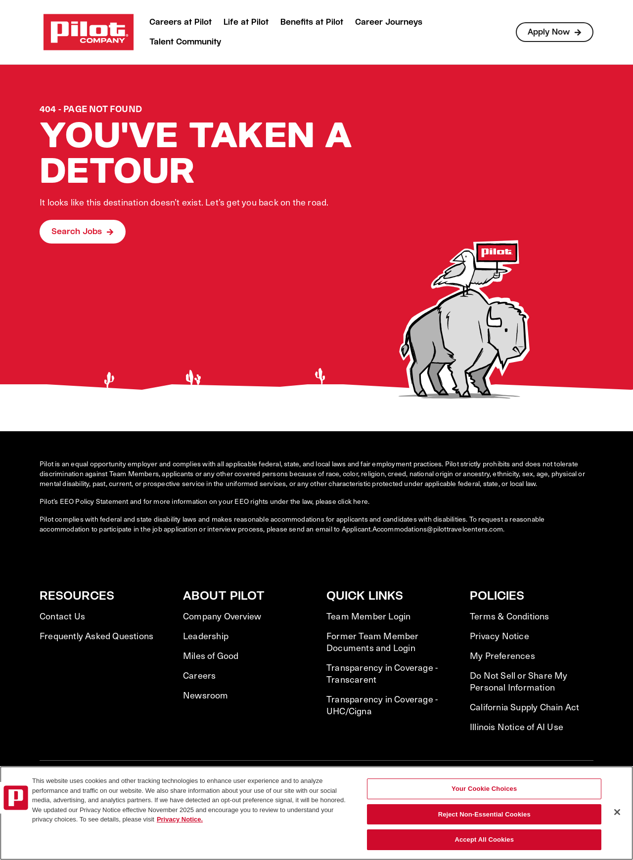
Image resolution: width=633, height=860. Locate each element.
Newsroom (205, 695)
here (360, 501)
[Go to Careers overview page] (88, 32)
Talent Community (185, 41)
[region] (316, 813)
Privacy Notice (499, 636)
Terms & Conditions (509, 616)
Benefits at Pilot (311, 22)
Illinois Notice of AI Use (516, 727)
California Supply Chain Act (524, 707)
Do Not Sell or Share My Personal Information (519, 681)
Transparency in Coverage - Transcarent (382, 673)
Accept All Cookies (484, 839)
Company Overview (222, 616)
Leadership (205, 636)
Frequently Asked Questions (96, 636)
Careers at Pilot (180, 22)
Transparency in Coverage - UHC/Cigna (382, 705)
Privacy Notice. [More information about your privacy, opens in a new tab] (180, 819)
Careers (199, 675)
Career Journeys (388, 22)
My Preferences (502, 655)
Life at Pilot (246, 22)
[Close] (617, 812)
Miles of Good (211, 655)
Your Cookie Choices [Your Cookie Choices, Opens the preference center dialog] (484, 788)
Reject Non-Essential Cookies (484, 814)
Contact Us (62, 616)
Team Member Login (368, 616)
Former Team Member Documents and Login (372, 642)
